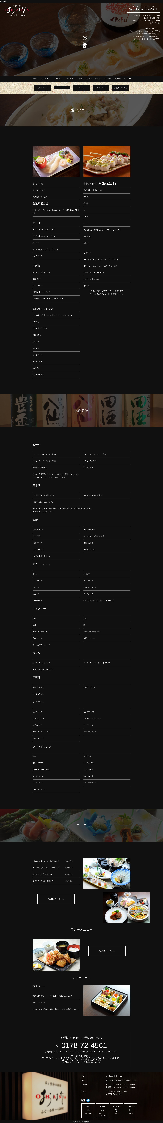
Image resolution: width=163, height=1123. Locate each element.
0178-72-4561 (145, 9)
